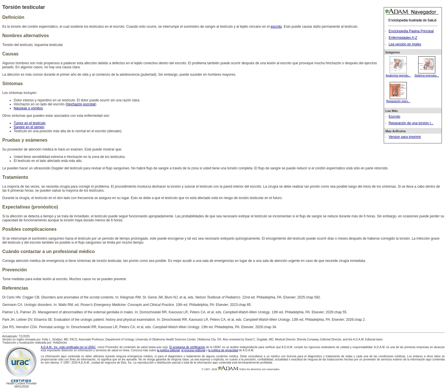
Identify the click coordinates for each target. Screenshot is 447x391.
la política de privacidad (223, 350)
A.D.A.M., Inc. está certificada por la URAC (68, 347)
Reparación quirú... (398, 100)
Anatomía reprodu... (398, 74)
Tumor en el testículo (30, 123)
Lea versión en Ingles (405, 44)
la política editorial (168, 350)
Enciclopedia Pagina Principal (411, 31)
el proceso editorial (193, 350)
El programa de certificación (187, 347)
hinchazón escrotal (80, 104)
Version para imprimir (405, 137)
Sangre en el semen (29, 127)
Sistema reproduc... (427, 74)
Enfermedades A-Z (403, 38)
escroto (276, 27)
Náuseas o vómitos (28, 108)
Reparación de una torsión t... (411, 123)
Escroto (394, 117)
